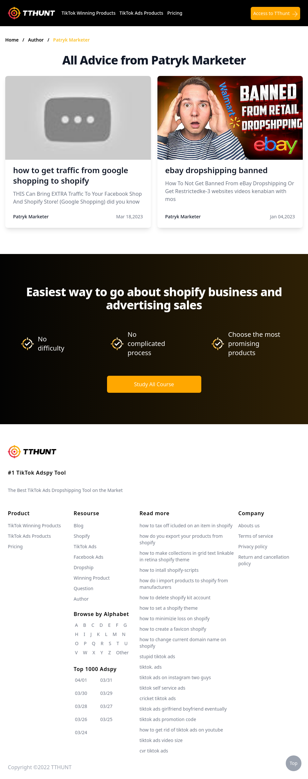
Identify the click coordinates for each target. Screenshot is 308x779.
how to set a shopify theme (168, 608)
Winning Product (92, 578)
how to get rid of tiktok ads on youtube (181, 730)
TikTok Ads (85, 546)
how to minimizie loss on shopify (174, 618)
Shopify (82, 536)
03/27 (106, 706)
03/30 (81, 693)
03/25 (106, 719)
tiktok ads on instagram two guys (175, 677)
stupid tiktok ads (157, 656)
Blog (78, 525)
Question (83, 588)
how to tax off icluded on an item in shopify (185, 525)
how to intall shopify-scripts (168, 570)
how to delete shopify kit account (174, 597)
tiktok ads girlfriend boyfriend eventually (182, 709)
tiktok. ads (150, 667)
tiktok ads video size (161, 740)
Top (294, 763)
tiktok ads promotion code (167, 719)
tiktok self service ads (162, 688)
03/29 (106, 693)
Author (36, 40)
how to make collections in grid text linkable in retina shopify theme (186, 556)
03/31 (106, 680)
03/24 (81, 732)
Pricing (174, 13)
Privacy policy (252, 546)
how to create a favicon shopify (172, 629)
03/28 (81, 706)
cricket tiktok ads (157, 698)
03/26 (81, 719)
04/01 (81, 680)
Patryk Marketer (71, 40)
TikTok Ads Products (141, 13)
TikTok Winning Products (89, 13)
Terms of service (255, 536)
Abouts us (249, 525)
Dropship (83, 567)
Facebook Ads (88, 557)
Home (12, 40)
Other (122, 652)
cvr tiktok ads (153, 751)
